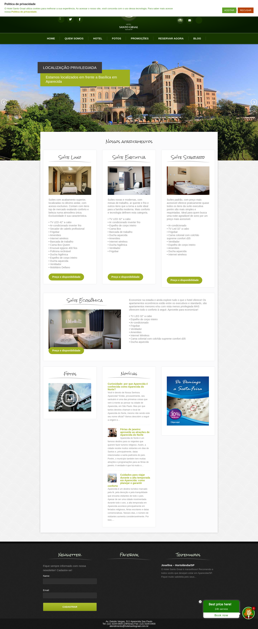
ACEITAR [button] (229, 10)
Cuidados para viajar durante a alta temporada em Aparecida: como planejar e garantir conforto (129, 480)
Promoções (140, 38)
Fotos (116, 38)
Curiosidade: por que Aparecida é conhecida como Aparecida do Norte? (128, 387)
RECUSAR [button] (245, 10)
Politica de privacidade (24, 11)
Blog (197, 38)
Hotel (97, 38)
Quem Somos (74, 38)
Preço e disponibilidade (66, 277)
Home (51, 38)
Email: (46, 590)
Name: (46, 576)
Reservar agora (170, 38)
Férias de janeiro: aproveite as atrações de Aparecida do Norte (134, 432)
